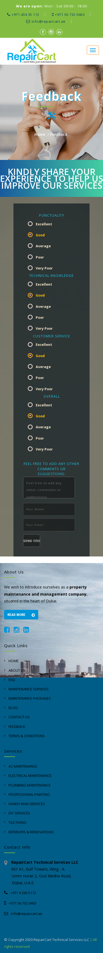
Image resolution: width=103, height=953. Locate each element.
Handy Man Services (27, 803)
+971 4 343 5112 (20, 892)
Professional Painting (29, 794)
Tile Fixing (17, 822)
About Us (17, 670)
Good (40, 235)
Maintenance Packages (30, 698)
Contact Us (19, 716)
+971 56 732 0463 (68, 14)
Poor (40, 257)
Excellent (44, 224)
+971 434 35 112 (23, 14)
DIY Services (19, 813)
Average (43, 246)
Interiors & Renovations (31, 831)
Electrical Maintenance (30, 775)
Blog (13, 707)
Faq (12, 679)
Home (39, 134)
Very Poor (44, 268)
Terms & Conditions (27, 735)
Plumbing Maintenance (30, 785)
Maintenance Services (29, 689)
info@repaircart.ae (46, 21)
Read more (21, 615)
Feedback (58, 134)
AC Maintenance (23, 766)
